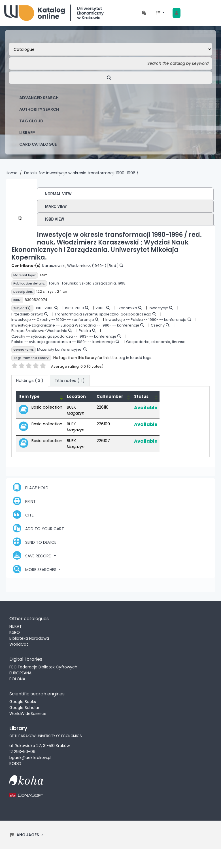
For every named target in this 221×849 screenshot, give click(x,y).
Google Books (22, 701)
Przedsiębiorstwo (27, 314)
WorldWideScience (27, 713)
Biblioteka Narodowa (29, 638)
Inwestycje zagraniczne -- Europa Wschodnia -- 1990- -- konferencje (75, 325)
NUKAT (15, 626)
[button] (144, 13)
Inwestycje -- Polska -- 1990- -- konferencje (145, 319)
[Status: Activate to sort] (146, 396)
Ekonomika (127, 308)
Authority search (39, 109)
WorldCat (18, 644)
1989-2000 (74, 308)
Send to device (34, 542)
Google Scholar (24, 707)
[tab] (70, 380)
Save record (33, 555)
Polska (85, 330)
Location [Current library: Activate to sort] (76, 396)
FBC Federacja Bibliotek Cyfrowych (43, 667)
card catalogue (38, 144)
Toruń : (54, 283)
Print (24, 501)
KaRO (14, 632)
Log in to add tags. (135, 357)
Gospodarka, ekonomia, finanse (156, 341)
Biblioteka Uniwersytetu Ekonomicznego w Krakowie (54, 13)
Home (12, 173)
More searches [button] (35, 569)
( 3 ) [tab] (29, 380)
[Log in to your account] (176, 13)
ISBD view (54, 219)
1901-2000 (45, 308)
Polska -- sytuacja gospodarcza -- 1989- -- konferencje (63, 341)
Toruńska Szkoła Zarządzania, (89, 283)
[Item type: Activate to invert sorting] (40, 396)
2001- (100, 308)
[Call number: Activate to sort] (113, 396)
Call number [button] (110, 396)
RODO (15, 763)
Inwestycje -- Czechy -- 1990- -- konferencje (52, 319)
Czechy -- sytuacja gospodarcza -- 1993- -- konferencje (63, 336)
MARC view (56, 206)
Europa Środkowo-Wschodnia (39, 330)
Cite (23, 514)
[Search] (110, 77)
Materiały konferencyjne (59, 349)
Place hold (30, 487)
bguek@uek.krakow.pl (30, 757)
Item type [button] (29, 396)
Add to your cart (38, 528)
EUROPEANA (20, 673)
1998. (122, 283)
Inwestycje (158, 308)
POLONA (17, 679)
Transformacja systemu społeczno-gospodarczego (103, 314)
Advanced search (39, 98)
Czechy (158, 325)
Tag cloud (31, 121)
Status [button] (141, 396)
